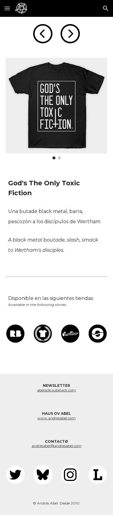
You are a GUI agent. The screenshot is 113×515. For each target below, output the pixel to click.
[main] (57, 188)
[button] (7, 8)
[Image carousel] (57, 108)
